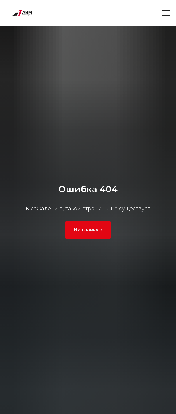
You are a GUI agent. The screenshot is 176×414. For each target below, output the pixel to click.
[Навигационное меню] (166, 13)
